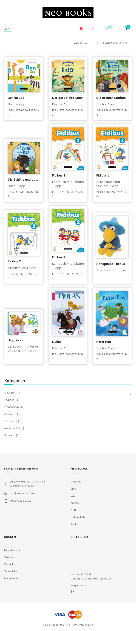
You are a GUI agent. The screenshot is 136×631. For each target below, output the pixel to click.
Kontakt (75, 524)
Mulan (56, 341)
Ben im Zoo (16, 98)
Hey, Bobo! (15, 340)
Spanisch (9, 435)
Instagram (72, 591)
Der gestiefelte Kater (67, 98)
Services (9, 557)
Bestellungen (11, 578)
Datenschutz (78, 517)
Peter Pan (103, 341)
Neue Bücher (12, 428)
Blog (73, 488)
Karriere (75, 502)
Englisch (9, 400)
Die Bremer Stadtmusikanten (112, 98)
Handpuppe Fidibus (110, 264)
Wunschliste (11, 571)
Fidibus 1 (58, 175)
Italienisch (10, 414)
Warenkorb (10, 564)
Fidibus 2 (14, 261)
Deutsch (9, 392)
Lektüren (9, 421)
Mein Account (12, 550)
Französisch (11, 407)
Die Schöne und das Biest (24, 179)
